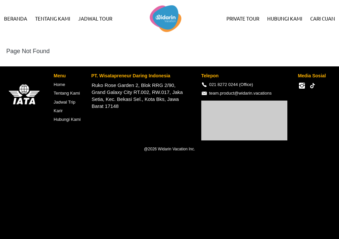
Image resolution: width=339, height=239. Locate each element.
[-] (302, 86)
